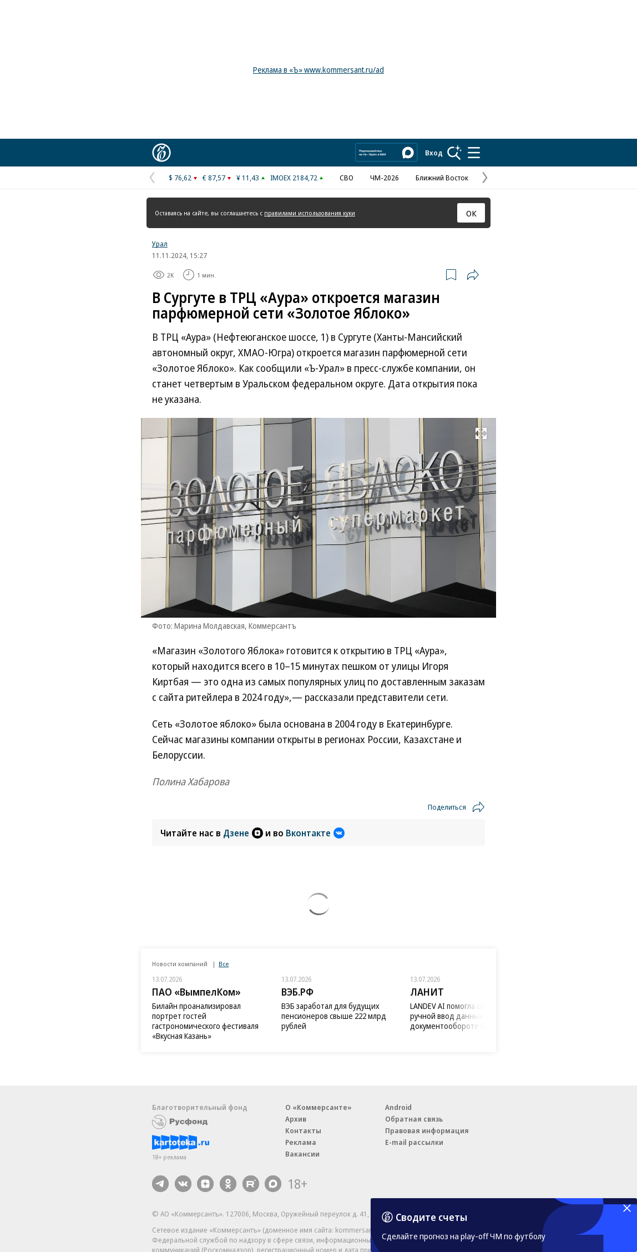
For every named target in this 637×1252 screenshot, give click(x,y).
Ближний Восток (442, 178)
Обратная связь (414, 1119)
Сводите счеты (431, 1217)
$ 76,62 (180, 178)
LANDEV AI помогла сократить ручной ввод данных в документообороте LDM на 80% (465, 1016)
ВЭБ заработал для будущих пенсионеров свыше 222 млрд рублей (333, 1016)
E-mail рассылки (414, 1142)
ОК (471, 213)
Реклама (300, 1142)
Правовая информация (427, 1130)
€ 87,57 (214, 178)
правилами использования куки (309, 213)
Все (224, 964)
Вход (434, 153)
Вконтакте (315, 833)
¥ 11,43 (247, 178)
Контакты (303, 1130)
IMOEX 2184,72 (293, 178)
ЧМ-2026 (384, 178)
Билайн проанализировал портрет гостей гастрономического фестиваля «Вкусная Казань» (205, 1021)
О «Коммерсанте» (318, 1107)
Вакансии (302, 1154)
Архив (295, 1119)
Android (398, 1107)
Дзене (243, 833)
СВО (346, 178)
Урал (160, 244)
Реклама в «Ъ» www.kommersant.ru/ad (318, 69)
